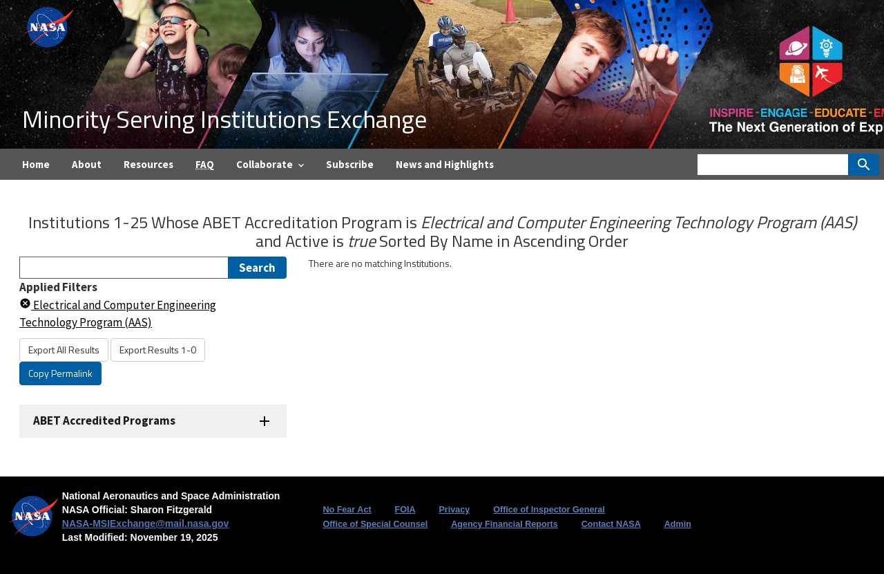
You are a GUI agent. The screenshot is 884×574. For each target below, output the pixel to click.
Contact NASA (611, 524)
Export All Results (63, 349)
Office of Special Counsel (375, 524)
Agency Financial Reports (504, 524)
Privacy (454, 510)
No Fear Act (347, 510)
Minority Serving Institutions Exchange (224, 119)
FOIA (404, 510)
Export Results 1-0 (157, 349)
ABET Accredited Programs (104, 420)
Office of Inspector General (549, 510)
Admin (677, 524)
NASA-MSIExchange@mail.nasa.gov (145, 523)
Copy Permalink (60, 373)
